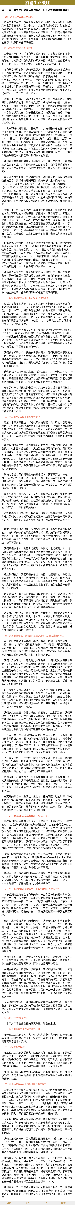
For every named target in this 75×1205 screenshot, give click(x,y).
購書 (63, 1203)
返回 (9, 1203)
